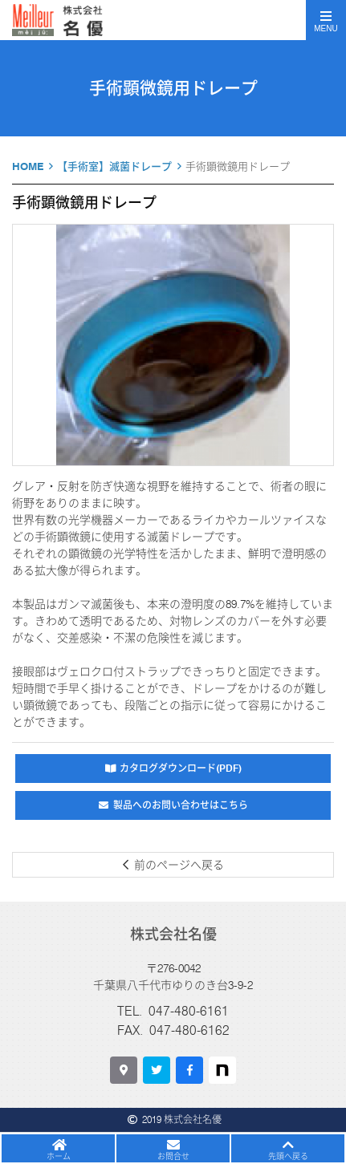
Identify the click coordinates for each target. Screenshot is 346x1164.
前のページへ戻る (179, 864)
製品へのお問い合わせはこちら (180, 805)
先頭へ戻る (288, 1156)
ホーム (59, 1156)
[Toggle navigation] (326, 20)
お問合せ (173, 1156)
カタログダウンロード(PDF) (181, 768)
